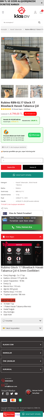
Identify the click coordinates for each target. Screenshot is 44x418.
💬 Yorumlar (7, 321)
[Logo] (22, 12)
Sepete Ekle (11, 167)
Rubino (18, 188)
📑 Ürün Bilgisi (8, 237)
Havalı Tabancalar (22, 182)
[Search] (22, 22)
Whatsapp (34, 135)
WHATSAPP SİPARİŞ (31, 414)
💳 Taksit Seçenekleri (11, 328)
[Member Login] (35, 12)
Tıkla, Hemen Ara (22, 227)
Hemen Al (33, 167)
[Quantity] (22, 160)
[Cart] (41, 12)
